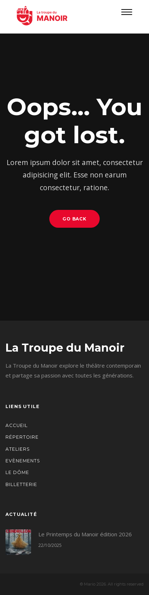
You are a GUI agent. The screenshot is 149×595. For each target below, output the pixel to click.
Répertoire (22, 437)
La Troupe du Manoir (65, 347)
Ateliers (17, 449)
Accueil (16, 425)
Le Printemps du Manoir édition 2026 (85, 534)
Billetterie (21, 484)
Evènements (22, 460)
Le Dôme (17, 472)
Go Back (74, 219)
